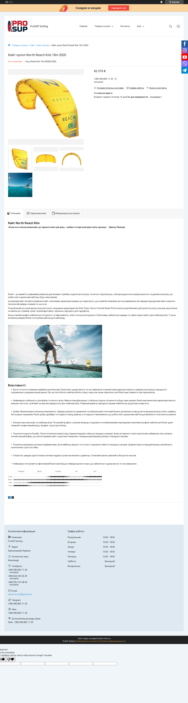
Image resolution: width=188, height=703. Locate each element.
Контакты (125, 26)
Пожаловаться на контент (87, 641)
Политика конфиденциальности (112, 641)
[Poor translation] (10, 659)
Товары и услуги (102, 26)
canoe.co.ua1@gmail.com (20, 594)
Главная (83, 26)
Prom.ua (107, 639)
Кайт (32, 45)
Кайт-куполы (43, 45)
